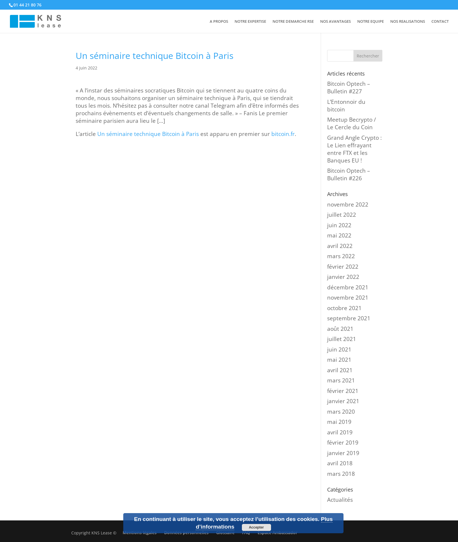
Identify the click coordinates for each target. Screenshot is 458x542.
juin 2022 (339, 225)
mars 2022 (341, 256)
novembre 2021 (347, 297)
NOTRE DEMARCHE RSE (293, 21)
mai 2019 (339, 422)
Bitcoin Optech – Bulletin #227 (348, 87)
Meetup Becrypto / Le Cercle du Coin (351, 123)
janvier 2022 (343, 277)
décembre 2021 (347, 287)
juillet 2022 (341, 214)
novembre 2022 (347, 204)
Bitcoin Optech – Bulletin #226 (348, 174)
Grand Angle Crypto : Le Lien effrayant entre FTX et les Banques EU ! (354, 149)
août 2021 (340, 329)
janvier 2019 (343, 453)
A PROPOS (219, 21)
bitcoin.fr (283, 134)
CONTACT (440, 21)
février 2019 (342, 442)
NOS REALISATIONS (407, 21)
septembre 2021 (348, 318)
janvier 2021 (343, 401)
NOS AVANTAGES (335, 21)
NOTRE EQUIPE (370, 21)
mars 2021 (341, 380)
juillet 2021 (341, 339)
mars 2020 (341, 411)
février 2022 (342, 266)
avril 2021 (340, 370)
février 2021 (342, 391)
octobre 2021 (344, 308)
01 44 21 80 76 (27, 5)
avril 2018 (340, 463)
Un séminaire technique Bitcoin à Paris (148, 134)
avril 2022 (340, 246)
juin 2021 (339, 349)
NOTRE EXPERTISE (250, 21)
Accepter (256, 527)
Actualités (340, 499)
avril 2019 (340, 432)
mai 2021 (339, 359)
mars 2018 (341, 474)
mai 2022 (339, 235)
